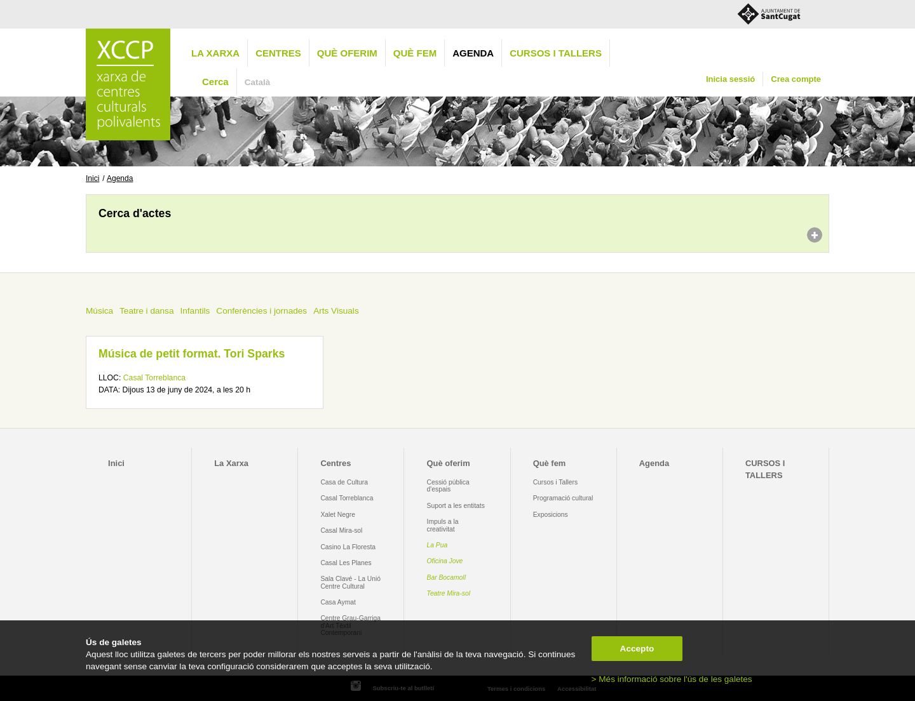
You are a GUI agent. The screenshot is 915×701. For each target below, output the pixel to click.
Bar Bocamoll (446, 577)
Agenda (473, 53)
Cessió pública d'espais (448, 486)
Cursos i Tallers (555, 482)
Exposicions (550, 514)
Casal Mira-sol (341, 530)
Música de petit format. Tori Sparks (191, 353)
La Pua (437, 545)
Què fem (415, 53)
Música (99, 311)
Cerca (215, 81)
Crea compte (796, 79)
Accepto (637, 648)
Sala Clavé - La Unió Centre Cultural (350, 582)
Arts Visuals (336, 311)
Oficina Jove (445, 560)
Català (258, 82)
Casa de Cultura (344, 482)
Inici (92, 178)
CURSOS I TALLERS (556, 53)
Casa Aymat (338, 602)
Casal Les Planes (345, 562)
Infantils (195, 311)
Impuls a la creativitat (443, 525)
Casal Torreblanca (154, 377)
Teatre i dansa (146, 311)
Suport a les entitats (456, 505)
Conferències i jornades (261, 311)
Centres (278, 53)
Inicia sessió (730, 79)
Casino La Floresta (348, 547)
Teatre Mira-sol (449, 593)
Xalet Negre (337, 514)
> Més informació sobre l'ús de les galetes (672, 679)
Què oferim (347, 53)
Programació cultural (563, 498)
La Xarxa (215, 53)
